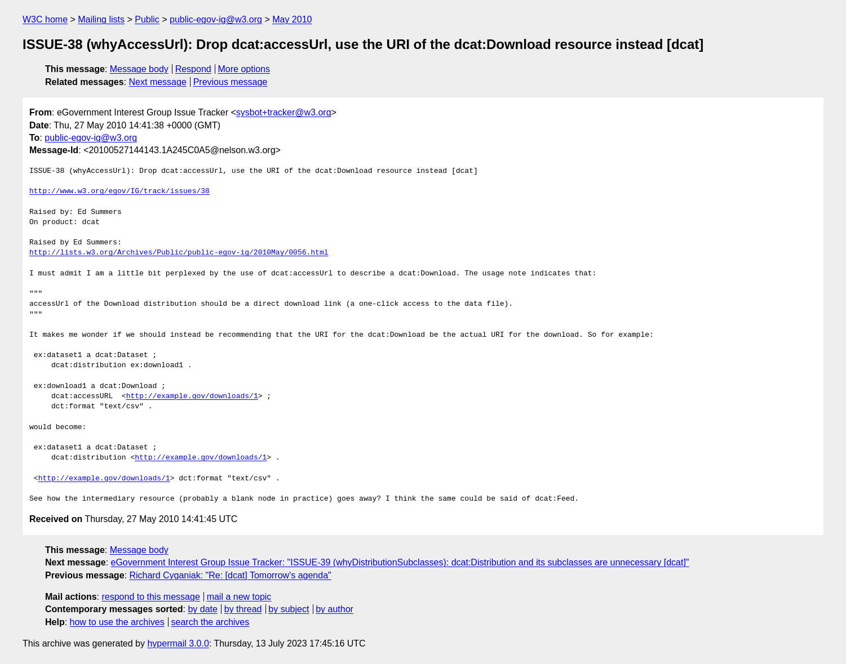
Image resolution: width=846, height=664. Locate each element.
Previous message (230, 82)
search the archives (210, 622)
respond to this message (150, 596)
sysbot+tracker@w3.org (283, 112)
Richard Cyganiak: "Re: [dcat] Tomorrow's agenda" (230, 575)
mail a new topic (239, 596)
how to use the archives (117, 622)
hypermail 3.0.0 (178, 643)
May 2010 (292, 19)
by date (202, 609)
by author (334, 609)
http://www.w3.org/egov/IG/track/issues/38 (119, 191)
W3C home (45, 19)
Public (147, 19)
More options (244, 69)
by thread (243, 609)
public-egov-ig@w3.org (216, 19)
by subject (288, 609)
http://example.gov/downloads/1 (192, 396)
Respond (193, 69)
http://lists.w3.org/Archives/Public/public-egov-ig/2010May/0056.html (178, 253)
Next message (158, 82)
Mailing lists (101, 19)
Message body (139, 69)
